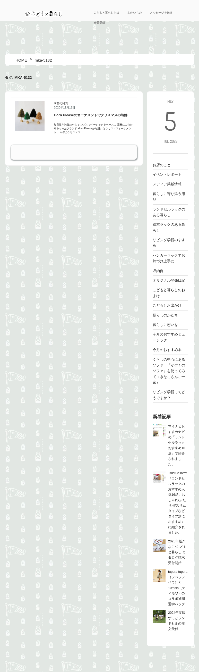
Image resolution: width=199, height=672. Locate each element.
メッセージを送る (161, 12)
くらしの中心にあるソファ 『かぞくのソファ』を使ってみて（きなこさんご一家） (169, 371)
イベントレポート (167, 174)
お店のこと (162, 165)
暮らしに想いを (165, 325)
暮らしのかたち (165, 315)
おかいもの (134, 12)
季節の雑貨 (61, 103)
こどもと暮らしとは (106, 12)
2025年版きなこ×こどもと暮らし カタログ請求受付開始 (177, 552)
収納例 (158, 271)
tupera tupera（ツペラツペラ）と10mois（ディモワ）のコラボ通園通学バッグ (177, 588)
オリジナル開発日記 (169, 280)
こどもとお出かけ (167, 305)
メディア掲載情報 (167, 184)
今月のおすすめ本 (167, 350)
